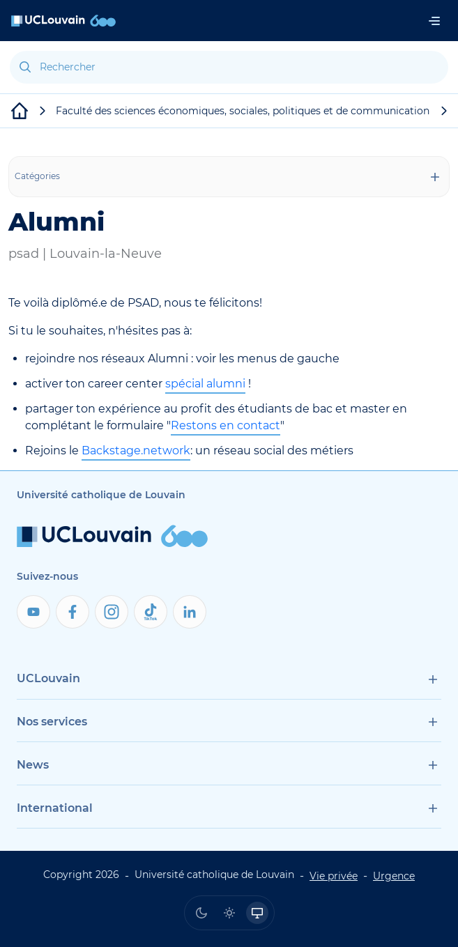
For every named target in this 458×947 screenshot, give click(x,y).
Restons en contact (225, 425)
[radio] (201, 913)
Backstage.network (136, 450)
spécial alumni (205, 383)
